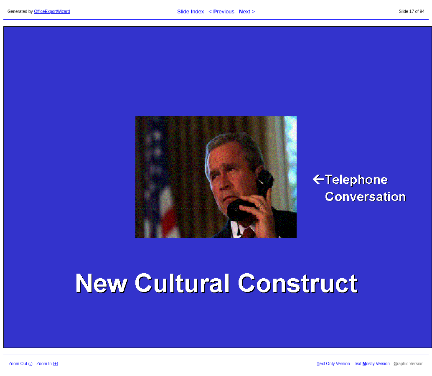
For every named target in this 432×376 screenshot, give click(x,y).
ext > (247, 11)
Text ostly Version (372, 363)
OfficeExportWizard (52, 11)
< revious (221, 11)
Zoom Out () (21, 363)
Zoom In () (47, 363)
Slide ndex (190, 11)
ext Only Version (333, 363)
